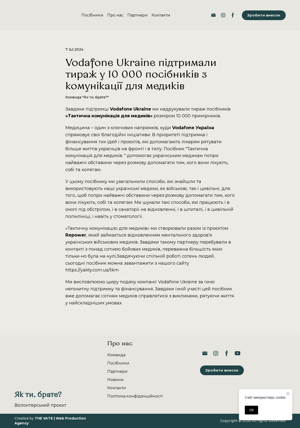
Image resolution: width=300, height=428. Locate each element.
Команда (116, 355)
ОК (251, 410)
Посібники (92, 15)
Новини (115, 379)
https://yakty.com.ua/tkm (92, 270)
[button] (213, 15)
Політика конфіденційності (135, 396)
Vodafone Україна (193, 127)
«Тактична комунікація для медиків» (109, 116)
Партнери (137, 15)
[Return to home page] (28, 15)
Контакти (161, 15)
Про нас (115, 15)
